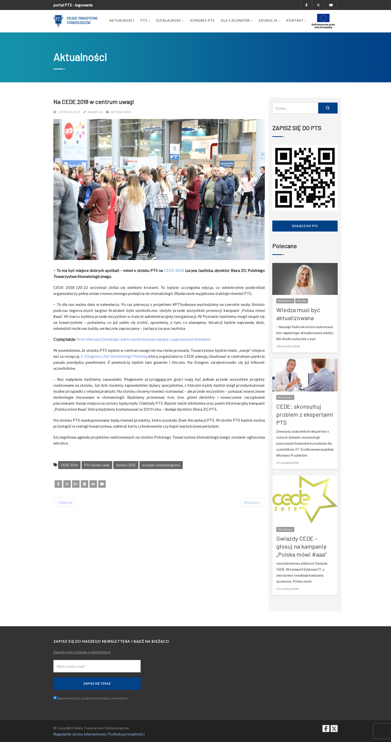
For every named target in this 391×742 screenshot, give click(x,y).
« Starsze (64, 502)
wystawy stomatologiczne (161, 465)
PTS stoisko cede (96, 465)
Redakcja (95, 112)
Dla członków (237, 20)
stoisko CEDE (126, 465)
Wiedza (301, 300)
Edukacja (269, 20)
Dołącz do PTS (305, 226)
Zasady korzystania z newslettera (81, 651)
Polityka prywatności (126, 734)
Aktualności (121, 20)
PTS (145, 20)
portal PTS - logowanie (73, 4)
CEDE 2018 (174, 270)
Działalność (170, 20)
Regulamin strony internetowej (79, 734)
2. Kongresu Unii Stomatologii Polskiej (113, 356)
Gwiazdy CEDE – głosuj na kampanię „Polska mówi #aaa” (301, 546)
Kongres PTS (202, 20)
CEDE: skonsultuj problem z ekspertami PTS (304, 414)
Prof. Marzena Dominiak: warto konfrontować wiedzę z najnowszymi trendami (143, 339)
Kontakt (296, 20)
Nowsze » (252, 502)
